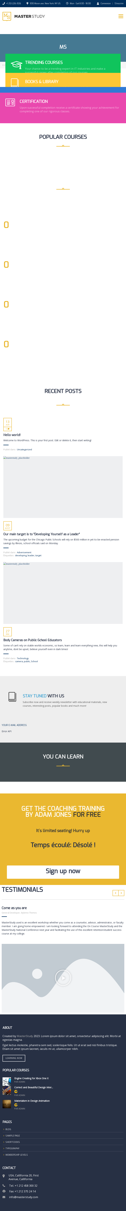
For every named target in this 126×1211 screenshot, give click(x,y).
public (27, 661)
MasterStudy (25, 1036)
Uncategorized (24, 449)
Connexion (104, 3)
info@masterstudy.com (23, 1197)
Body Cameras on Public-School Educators (32, 640)
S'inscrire (119, 4)
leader (31, 555)
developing (21, 555)
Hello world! (12, 435)
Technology (23, 658)
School (34, 661)
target (38, 555)
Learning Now (14, 1058)
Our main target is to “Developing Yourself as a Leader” (41, 534)
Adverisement (24, 552)
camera (19, 661)
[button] (63, 978)
